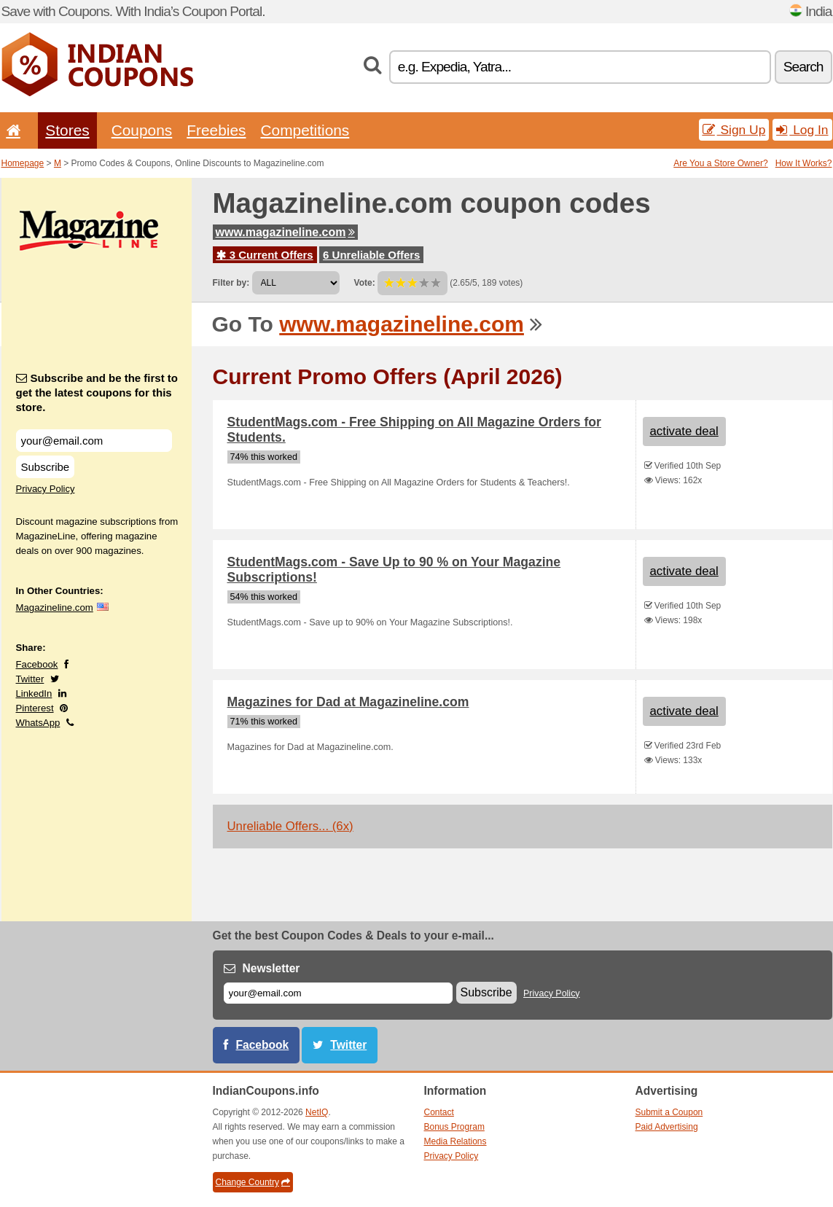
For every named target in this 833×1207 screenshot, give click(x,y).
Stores (67, 130)
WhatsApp (38, 722)
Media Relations (455, 1141)
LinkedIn (34, 693)
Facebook (37, 664)
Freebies (216, 130)
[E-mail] (338, 993)
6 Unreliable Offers (371, 255)
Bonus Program (454, 1127)
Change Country (253, 1182)
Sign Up (734, 129)
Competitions (304, 130)
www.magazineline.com (285, 232)
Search (803, 66)
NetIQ (316, 1112)
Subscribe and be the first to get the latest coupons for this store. (97, 392)
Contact (439, 1112)
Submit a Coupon (669, 1112)
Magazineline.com (54, 607)
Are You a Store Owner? (720, 163)
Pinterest (35, 708)
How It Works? (803, 163)
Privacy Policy (45, 488)
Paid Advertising (666, 1127)
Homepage (22, 163)
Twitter (30, 678)
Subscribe (45, 467)
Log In (802, 129)
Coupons (142, 130)
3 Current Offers (264, 255)
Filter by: (231, 283)
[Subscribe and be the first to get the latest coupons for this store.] (94, 440)
